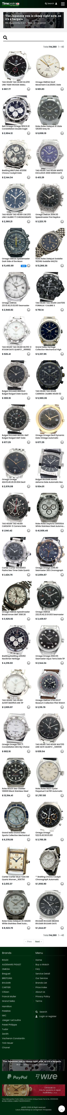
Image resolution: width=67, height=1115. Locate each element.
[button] (29, 89)
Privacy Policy (43, 996)
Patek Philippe (9, 1024)
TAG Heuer (7, 1042)
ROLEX (5, 960)
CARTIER (6, 987)
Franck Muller (9, 996)
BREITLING (7, 978)
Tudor (5, 1029)
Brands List (41, 982)
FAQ (38, 969)
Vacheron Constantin (13, 1038)
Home (39, 960)
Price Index (41, 987)
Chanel (6, 1047)
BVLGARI (6, 982)
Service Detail (43, 973)
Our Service (42, 978)
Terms (39, 1001)
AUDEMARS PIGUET (11, 964)
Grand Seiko (8, 1001)
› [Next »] (38, 941)
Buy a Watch (42, 964)
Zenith (5, 1033)
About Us (40, 991)
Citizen (5, 991)
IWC (4, 1015)
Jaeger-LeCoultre (11, 1020)
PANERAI (6, 1011)
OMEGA (6, 969)
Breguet (6, 973)
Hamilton (7, 1006)
